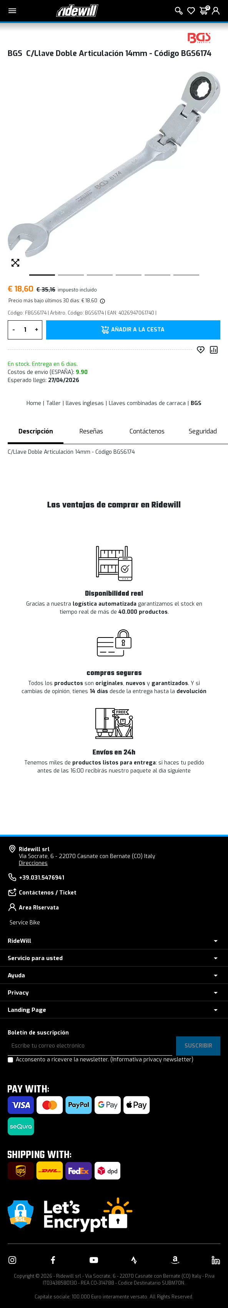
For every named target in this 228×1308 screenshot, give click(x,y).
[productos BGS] (199, 37)
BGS (196, 403)
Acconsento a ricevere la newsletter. (104, 1059)
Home (34, 403)
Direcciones (33, 863)
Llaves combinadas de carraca (147, 403)
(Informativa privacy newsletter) (151, 1059)
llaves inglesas (85, 403)
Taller (53, 403)
